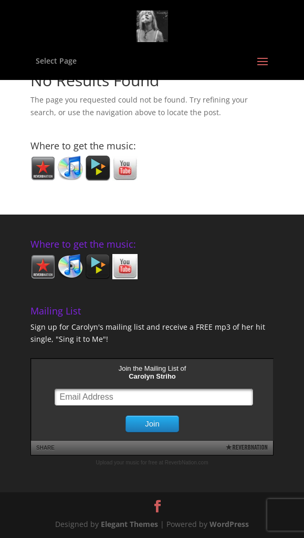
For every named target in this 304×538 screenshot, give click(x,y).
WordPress (229, 524)
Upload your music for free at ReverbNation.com (152, 462)
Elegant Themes (129, 524)
